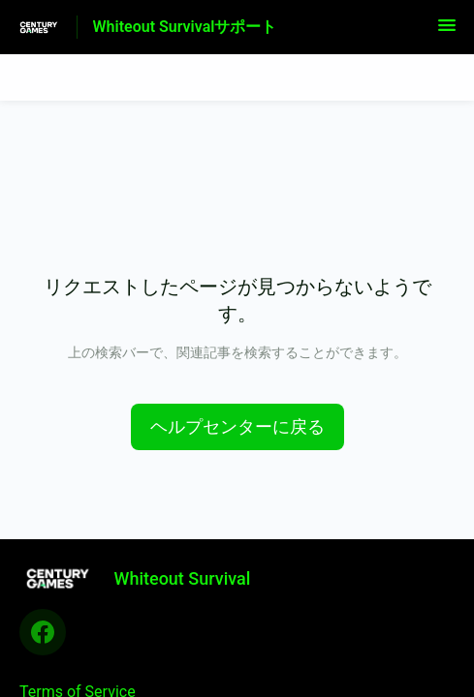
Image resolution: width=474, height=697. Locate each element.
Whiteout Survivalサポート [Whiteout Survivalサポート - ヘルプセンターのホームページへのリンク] (185, 26)
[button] (446, 31)
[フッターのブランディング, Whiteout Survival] (144, 578)
